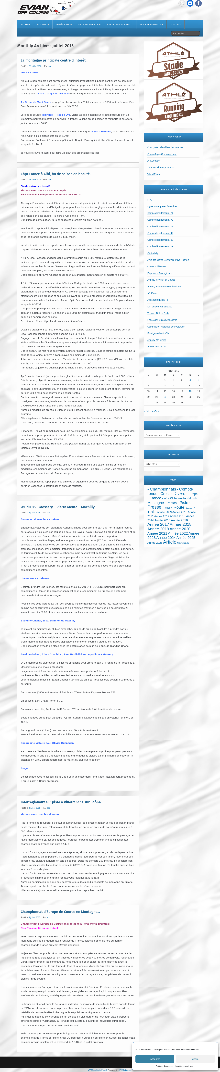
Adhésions (64, 24)
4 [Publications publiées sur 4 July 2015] (190, 380)
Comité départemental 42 (160, 233)
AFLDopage (153, 160)
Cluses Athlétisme (156, 266)
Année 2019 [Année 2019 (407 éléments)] (158, 529)
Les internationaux (120, 24)
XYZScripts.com (125, 1070)
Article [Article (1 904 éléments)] (169, 542)
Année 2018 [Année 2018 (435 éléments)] (180, 524)
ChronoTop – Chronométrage (162, 154)
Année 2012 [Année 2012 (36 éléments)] (161, 516)
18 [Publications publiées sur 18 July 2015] (190, 391)
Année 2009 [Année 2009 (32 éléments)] (164, 512)
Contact (175, 24)
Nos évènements (151, 24)
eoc (49, 66)
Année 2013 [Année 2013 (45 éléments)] (178, 516)
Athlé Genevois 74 (156, 346)
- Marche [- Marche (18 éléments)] (181, 498)
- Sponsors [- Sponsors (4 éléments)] (189, 508)
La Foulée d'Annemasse (159, 306)
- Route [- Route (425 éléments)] (177, 507)
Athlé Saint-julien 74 (157, 300)
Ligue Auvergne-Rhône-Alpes (162, 206)
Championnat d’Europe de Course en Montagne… (60, 911)
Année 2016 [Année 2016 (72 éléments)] (179, 520)
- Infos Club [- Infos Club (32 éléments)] (169, 498)
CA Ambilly (152, 253)
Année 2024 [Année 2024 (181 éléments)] (166, 538)
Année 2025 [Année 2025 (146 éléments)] (185, 538)
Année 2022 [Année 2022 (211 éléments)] (178, 533)
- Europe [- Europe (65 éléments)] (192, 494)
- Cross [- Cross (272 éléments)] (164, 494)
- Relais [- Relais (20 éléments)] (166, 507)
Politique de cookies (164, 1066)
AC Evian (152, 293)
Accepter (155, 1059)
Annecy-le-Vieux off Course (161, 279)
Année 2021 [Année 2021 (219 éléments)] (157, 533)
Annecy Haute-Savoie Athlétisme (164, 286)
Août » (155, 411)
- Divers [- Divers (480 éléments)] (178, 493)
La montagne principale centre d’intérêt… (54, 60)
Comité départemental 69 (160, 246)
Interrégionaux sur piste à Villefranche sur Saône (61, 802)
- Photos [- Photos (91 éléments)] (171, 503)
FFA (149, 199)
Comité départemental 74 (160, 213)
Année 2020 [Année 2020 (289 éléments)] (180, 529)
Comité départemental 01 (160, 226)
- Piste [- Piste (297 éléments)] (182, 503)
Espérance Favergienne (159, 273)
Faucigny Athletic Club (158, 333)
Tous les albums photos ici (160, 167)
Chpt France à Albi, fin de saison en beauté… (56, 174)
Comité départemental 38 (160, 240)
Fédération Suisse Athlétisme (162, 320)
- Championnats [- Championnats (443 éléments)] (161, 489)
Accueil (25, 24)
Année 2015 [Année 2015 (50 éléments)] (162, 520)
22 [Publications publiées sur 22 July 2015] (165, 397)
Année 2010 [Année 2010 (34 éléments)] (179, 512)
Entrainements (89, 24)
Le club (43, 24)
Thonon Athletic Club (158, 313)
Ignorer (195, 1059)
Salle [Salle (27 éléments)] (186, 542)
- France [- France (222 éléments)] (154, 498)
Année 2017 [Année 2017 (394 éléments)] (158, 524)
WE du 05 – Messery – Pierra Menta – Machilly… (59, 507)
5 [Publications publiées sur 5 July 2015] (198, 380)
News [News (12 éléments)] (180, 543)
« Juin (147, 411)
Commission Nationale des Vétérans (166, 326)
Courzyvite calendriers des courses (165, 147)
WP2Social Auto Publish (97, 1070)
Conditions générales (184, 1066)
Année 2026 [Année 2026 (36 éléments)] (154, 542)
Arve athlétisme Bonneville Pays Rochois (168, 260)
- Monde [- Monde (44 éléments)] (192, 498)
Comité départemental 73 (160, 219)
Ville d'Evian (153, 174)
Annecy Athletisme (156, 340)
